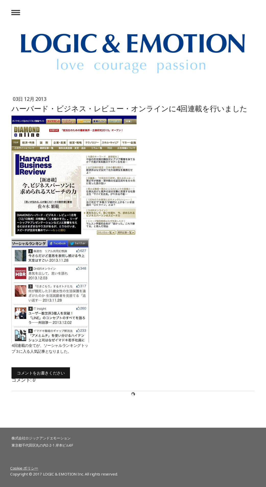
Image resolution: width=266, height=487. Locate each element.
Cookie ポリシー (24, 468)
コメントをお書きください (41, 373)
